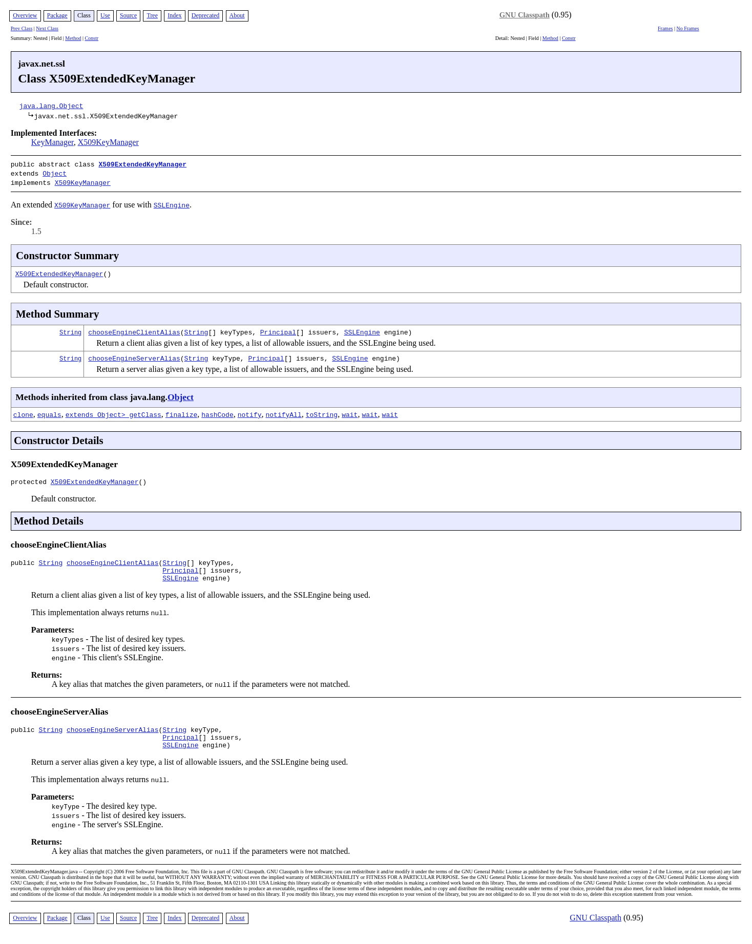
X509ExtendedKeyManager (142, 164)
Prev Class (22, 28)
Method (73, 38)
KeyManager (52, 142)
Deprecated (206, 15)
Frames (665, 28)
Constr (91, 38)
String (70, 329)
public (25, 562)
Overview (25, 15)
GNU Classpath (524, 15)
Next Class (47, 28)
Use (105, 15)
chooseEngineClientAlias (134, 328)
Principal (278, 328)
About (237, 15)
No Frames (688, 28)
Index (174, 15)
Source (128, 15)
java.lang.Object (51, 105)
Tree (152, 15)
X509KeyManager (108, 142)
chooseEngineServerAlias (134, 355)
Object (55, 172)
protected (31, 480)
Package (57, 15)
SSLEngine (362, 328)
